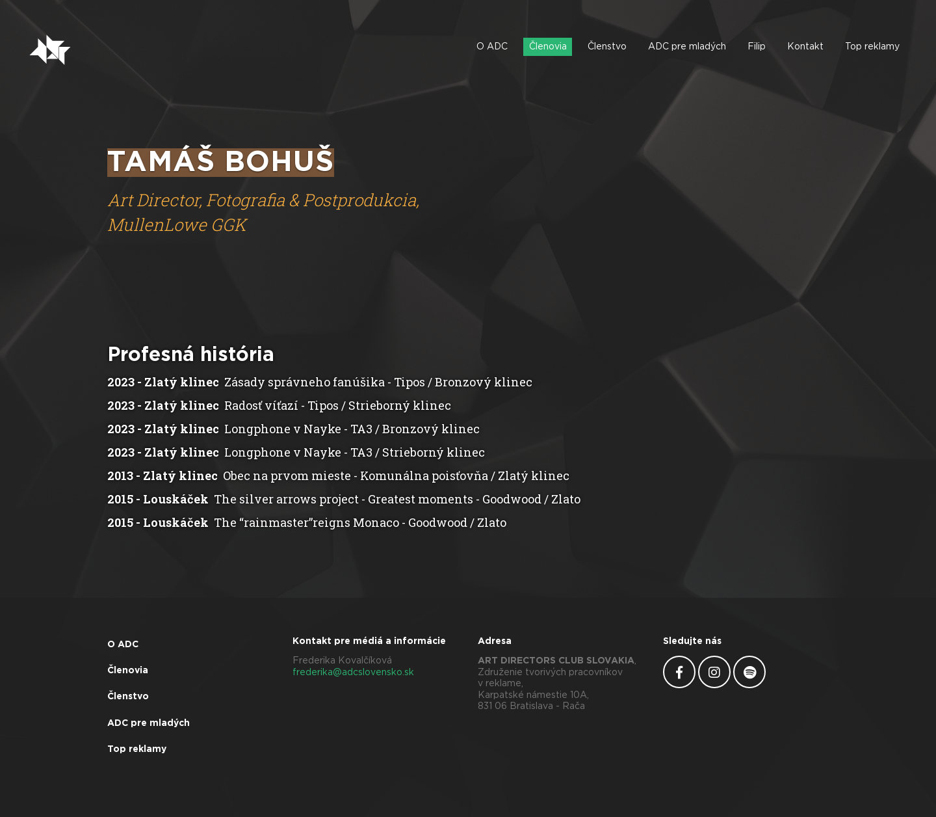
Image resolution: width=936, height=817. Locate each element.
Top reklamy (872, 46)
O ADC (492, 46)
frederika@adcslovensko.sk (353, 672)
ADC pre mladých (687, 46)
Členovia (548, 46)
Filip (757, 46)
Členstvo (607, 46)
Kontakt (805, 46)
